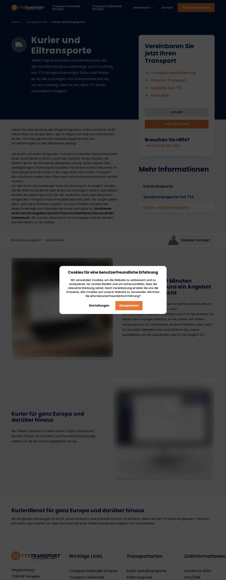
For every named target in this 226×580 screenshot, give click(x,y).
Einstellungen (97, 305)
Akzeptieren (129, 305)
